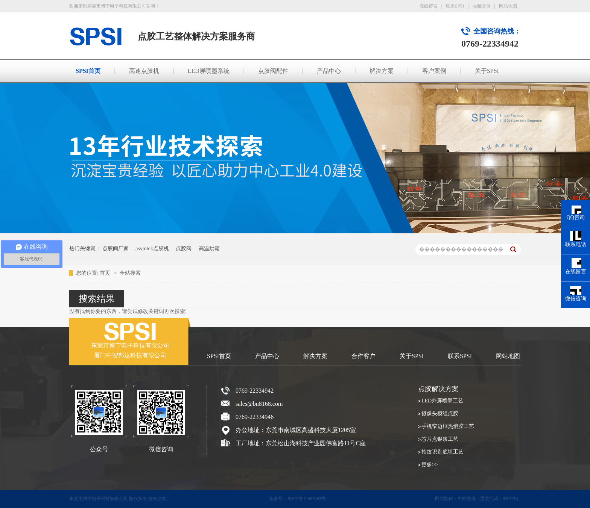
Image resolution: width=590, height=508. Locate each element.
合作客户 (363, 356)
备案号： (278, 498)
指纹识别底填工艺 (442, 452)
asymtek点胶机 (152, 248)
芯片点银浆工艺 (439, 439)
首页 (106, 273)
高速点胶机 (144, 71)
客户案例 (434, 71)
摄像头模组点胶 (439, 413)
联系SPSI (455, 6)
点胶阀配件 (273, 71)
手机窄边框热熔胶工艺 (447, 426)
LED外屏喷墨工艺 (442, 401)
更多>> (429, 464)
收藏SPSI (482, 6)
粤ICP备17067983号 (306, 498)
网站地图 (508, 6)
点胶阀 (184, 248)
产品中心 (329, 71)
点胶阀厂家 (115, 248)
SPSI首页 (88, 71)
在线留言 (429, 6)
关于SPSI (487, 71)
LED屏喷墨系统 (209, 71)
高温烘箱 (209, 248)
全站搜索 (130, 273)
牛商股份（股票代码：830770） (489, 498)
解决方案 (382, 71)
